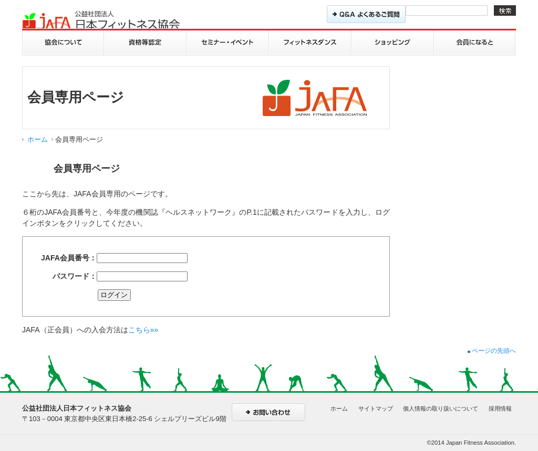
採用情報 (500, 408)
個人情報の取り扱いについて (440, 408)
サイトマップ (375, 408)
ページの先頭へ (492, 350)
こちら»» (143, 330)
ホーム (37, 139)
